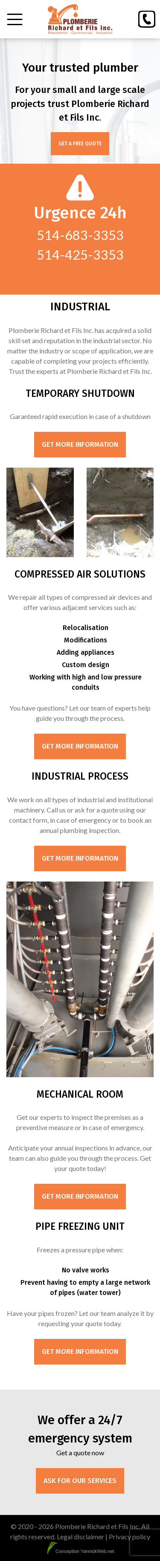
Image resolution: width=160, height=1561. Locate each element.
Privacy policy (129, 1536)
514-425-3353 (80, 254)
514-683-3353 (80, 235)
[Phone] (146, 19)
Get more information (80, 444)
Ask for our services (80, 1481)
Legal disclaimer (80, 1536)
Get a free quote (80, 144)
